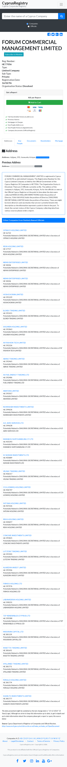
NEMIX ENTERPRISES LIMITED (15, 262)
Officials (33, 26)
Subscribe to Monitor (13, 54)
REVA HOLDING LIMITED (13, 246)
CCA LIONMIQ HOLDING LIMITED (17, 487)
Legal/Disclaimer (17, 741)
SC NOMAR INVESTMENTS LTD (16, 455)
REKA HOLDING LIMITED (13, 519)
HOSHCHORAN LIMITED (13, 294)
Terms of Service (43, 741)
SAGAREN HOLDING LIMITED (15, 327)
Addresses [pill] (8, 141)
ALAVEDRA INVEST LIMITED (14, 567)
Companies (33, 24)
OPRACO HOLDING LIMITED (15, 230)
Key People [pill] (19, 142)
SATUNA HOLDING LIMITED (14, 503)
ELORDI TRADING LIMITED (14, 311)
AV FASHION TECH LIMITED (14, 343)
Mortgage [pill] (59, 141)
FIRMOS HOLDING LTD (12, 584)
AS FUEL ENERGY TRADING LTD (16, 375)
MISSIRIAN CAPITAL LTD (13, 632)
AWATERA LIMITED (11, 391)
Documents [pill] (31, 141)
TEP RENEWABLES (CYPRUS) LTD (16, 616)
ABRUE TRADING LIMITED (14, 359)
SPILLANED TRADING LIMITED (15, 664)
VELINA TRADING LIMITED (14, 471)
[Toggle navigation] (61, 4)
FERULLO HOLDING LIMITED (14, 680)
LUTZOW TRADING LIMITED (15, 551)
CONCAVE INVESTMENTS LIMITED (17, 535)
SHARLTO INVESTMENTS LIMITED (17, 696)
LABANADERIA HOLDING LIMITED (17, 600)
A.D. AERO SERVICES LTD (13, 423)
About (5, 741)
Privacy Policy (59, 741)
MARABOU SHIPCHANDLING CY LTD (18, 439)
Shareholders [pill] (46, 141)
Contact (30, 741)
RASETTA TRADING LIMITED (15, 648)
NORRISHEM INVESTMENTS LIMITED (18, 407)
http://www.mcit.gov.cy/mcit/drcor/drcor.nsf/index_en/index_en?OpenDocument (30, 726)
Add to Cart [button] (34, 102)
